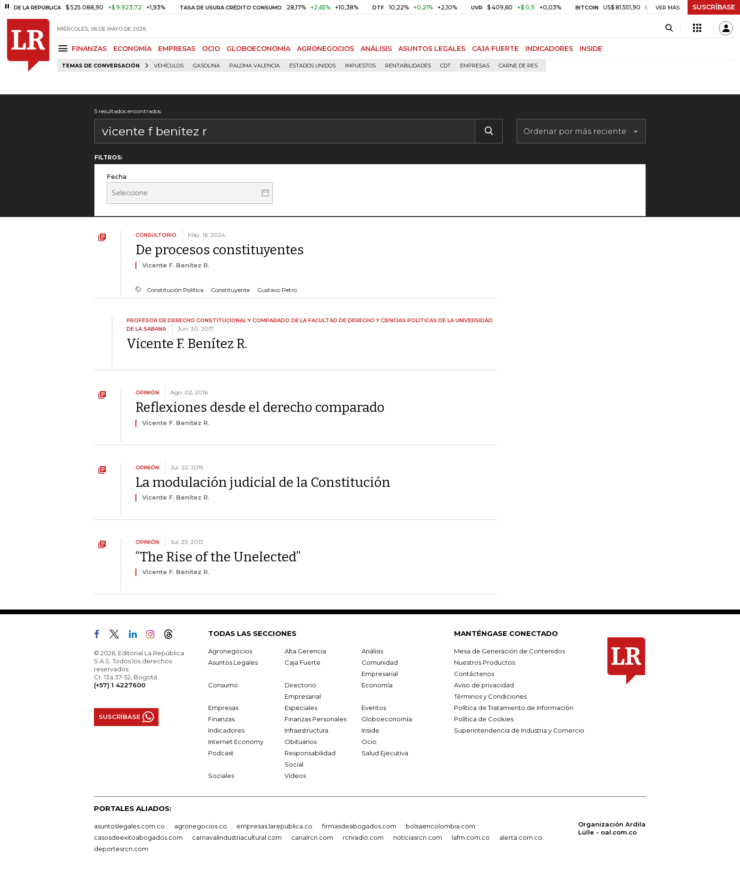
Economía (377, 685)
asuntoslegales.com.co (129, 826)
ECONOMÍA (132, 48)
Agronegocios (230, 651)
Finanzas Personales (315, 719)
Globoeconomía (387, 719)
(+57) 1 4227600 (119, 685)
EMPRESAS (176, 48)
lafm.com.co (471, 837)
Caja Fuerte (302, 662)
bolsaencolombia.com (440, 826)
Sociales (221, 775)
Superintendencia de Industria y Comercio (519, 730)
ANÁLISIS (376, 48)
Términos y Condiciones (490, 696)
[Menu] (64, 48)
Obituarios (301, 741)
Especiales (301, 707)
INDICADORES (549, 48)
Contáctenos (474, 673)
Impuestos (360, 66)
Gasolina (206, 66)
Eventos (374, 707)
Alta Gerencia (305, 651)
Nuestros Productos (484, 662)
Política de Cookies (483, 719)
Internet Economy (235, 741)
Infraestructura (306, 730)
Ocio (369, 741)
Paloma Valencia (254, 66)
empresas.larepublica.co (274, 826)
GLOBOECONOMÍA (258, 48)
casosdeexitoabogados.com (138, 837)
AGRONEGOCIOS (325, 48)
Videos (295, 775)
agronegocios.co (200, 826)
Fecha (116, 176)
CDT (445, 66)
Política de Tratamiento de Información (513, 707)
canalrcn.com (312, 837)
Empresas (474, 66)
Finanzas (221, 719)
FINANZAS (89, 48)
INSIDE (591, 48)
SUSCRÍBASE (713, 7)
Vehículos (169, 66)
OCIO (211, 48)
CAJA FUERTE (495, 48)
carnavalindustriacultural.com (237, 837)
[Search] (669, 28)
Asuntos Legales (233, 662)
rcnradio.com (363, 837)
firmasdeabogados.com (359, 826)
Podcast (221, 753)
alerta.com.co (520, 837)
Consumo (223, 685)
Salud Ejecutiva (385, 753)
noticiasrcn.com (417, 837)
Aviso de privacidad (484, 685)
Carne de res (518, 66)
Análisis (372, 651)
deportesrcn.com (121, 848)
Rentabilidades (408, 66)
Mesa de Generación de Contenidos (509, 651)
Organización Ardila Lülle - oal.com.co (612, 828)
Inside (370, 730)
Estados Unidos (312, 66)
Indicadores (226, 730)
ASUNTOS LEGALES (431, 48)
